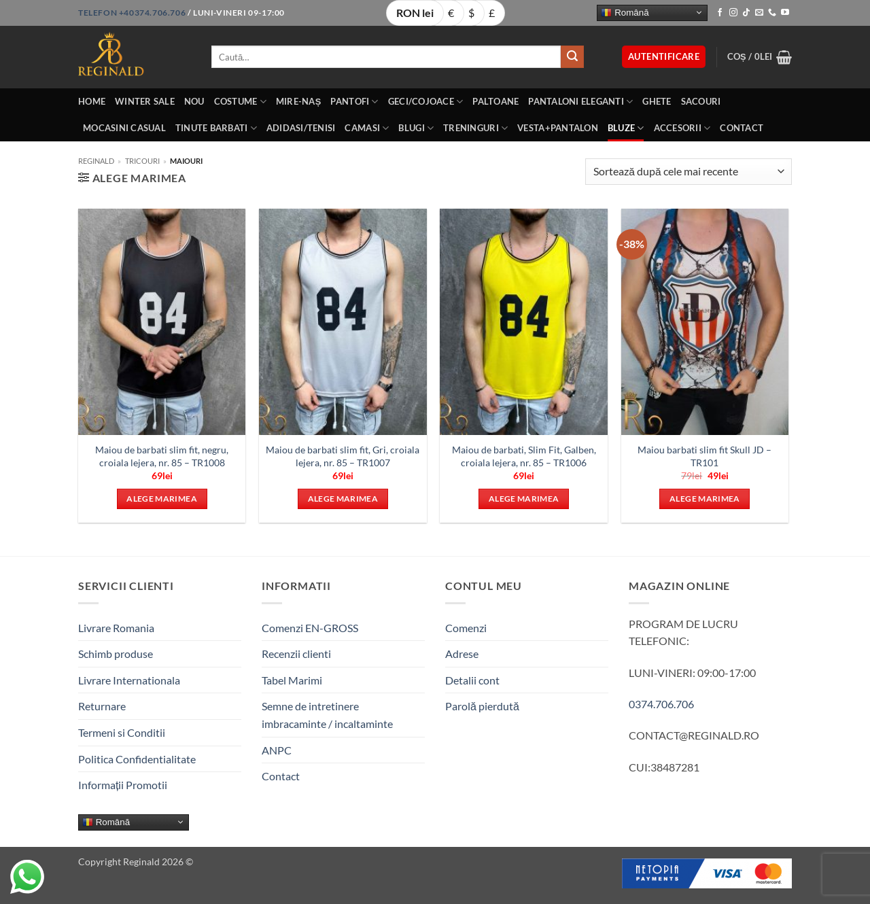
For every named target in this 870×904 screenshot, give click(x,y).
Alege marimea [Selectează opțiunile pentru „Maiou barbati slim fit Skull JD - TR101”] (704, 498)
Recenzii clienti (296, 653)
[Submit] (572, 57)
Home (91, 101)
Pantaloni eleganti (580, 101)
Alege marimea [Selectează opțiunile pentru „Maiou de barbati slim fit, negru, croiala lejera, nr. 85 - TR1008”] (161, 498)
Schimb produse (115, 653)
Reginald (96, 160)
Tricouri (142, 160)
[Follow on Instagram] (733, 13)
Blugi (416, 128)
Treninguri (475, 128)
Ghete (656, 101)
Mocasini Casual (124, 127)
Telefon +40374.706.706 (132, 12)
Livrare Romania (116, 627)
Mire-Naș (298, 101)
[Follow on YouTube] (785, 13)
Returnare (102, 705)
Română (624, 12)
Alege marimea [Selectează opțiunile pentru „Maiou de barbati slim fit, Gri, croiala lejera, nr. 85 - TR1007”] (343, 498)
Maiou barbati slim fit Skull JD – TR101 (704, 456)
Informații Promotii (122, 784)
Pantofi (354, 101)
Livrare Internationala (129, 680)
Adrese (461, 653)
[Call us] (772, 13)
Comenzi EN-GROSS (310, 627)
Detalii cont (472, 680)
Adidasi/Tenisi (301, 127)
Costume (240, 101)
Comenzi (466, 627)
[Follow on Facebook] (720, 13)
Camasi (367, 128)
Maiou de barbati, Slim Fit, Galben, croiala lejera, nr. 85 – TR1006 (524, 456)
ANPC (277, 750)
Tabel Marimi (292, 680)
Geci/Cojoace (426, 101)
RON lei (415, 12)
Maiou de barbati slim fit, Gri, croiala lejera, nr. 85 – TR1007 (342, 456)
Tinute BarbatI (216, 128)
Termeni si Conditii (121, 732)
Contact (741, 127)
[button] (664, 57)
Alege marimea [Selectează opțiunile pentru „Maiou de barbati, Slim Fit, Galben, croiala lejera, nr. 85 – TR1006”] (524, 498)
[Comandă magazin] (688, 171)
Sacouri (701, 101)
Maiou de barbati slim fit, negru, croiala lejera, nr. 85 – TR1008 (161, 456)
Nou (194, 101)
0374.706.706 (661, 703)
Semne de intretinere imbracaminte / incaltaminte (327, 714)
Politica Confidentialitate (137, 758)
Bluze (626, 128)
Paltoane (495, 101)
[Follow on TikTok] (746, 13)
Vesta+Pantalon (557, 127)
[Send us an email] (759, 13)
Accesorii (682, 128)
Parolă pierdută (482, 705)
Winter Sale (145, 101)
